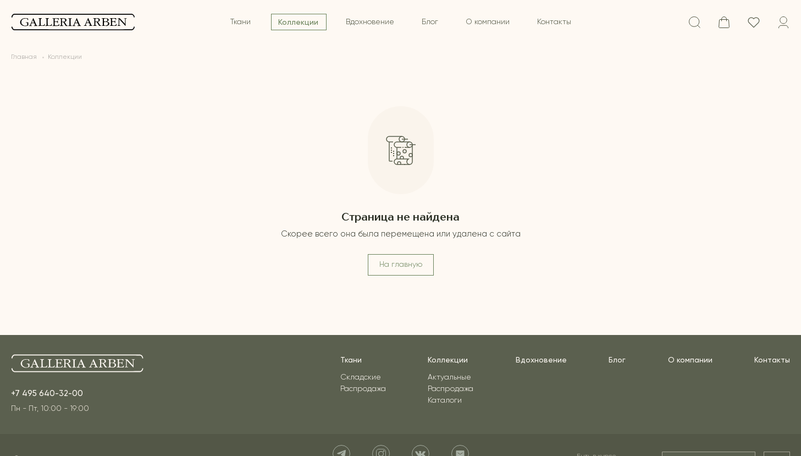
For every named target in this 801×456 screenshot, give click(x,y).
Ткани (240, 22)
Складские (360, 377)
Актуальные (449, 377)
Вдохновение (370, 22)
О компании (488, 22)
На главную (400, 264)
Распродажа (363, 389)
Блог (430, 22)
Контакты (554, 22)
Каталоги (445, 400)
